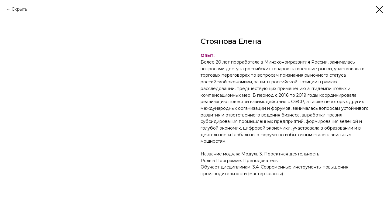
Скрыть (19, 9)
